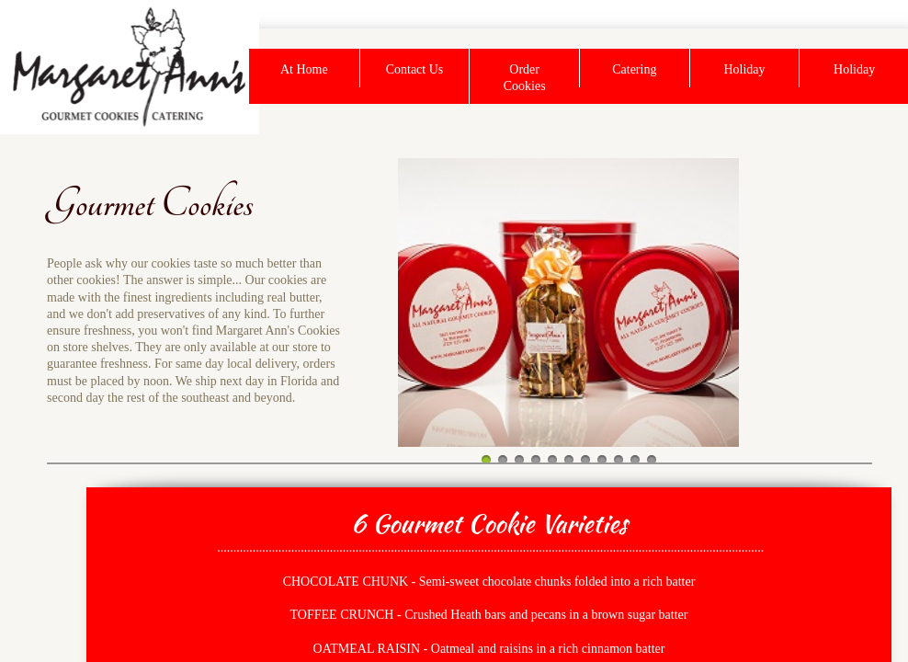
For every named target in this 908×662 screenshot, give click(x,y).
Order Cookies (525, 78)
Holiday (744, 69)
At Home (304, 69)
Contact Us (415, 69)
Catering (634, 69)
